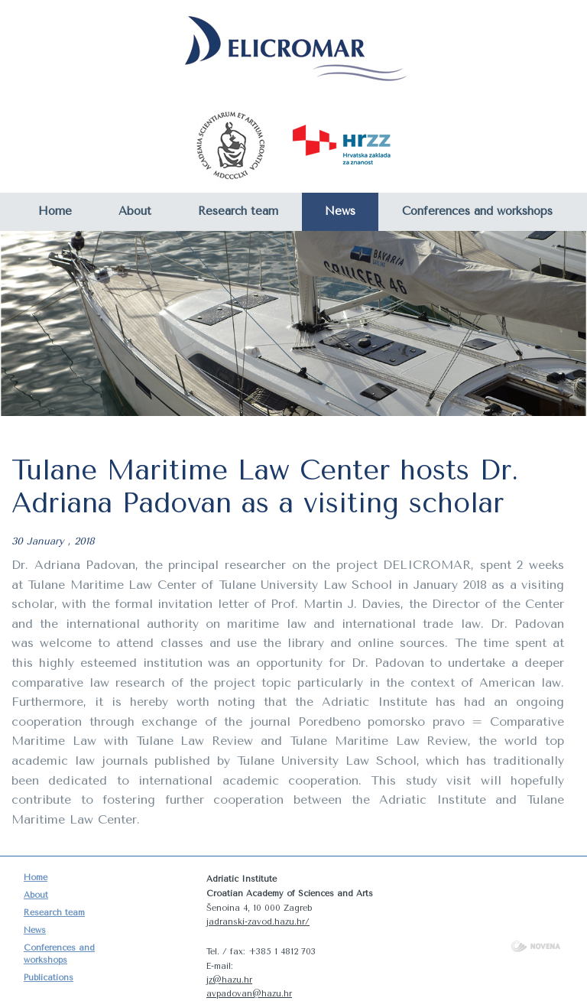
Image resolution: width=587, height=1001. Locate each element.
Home (55, 211)
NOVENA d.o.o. (535, 946)
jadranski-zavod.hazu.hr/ (258, 922)
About (134, 211)
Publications (48, 978)
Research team (238, 211)
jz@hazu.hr (229, 980)
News (340, 211)
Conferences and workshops (477, 211)
